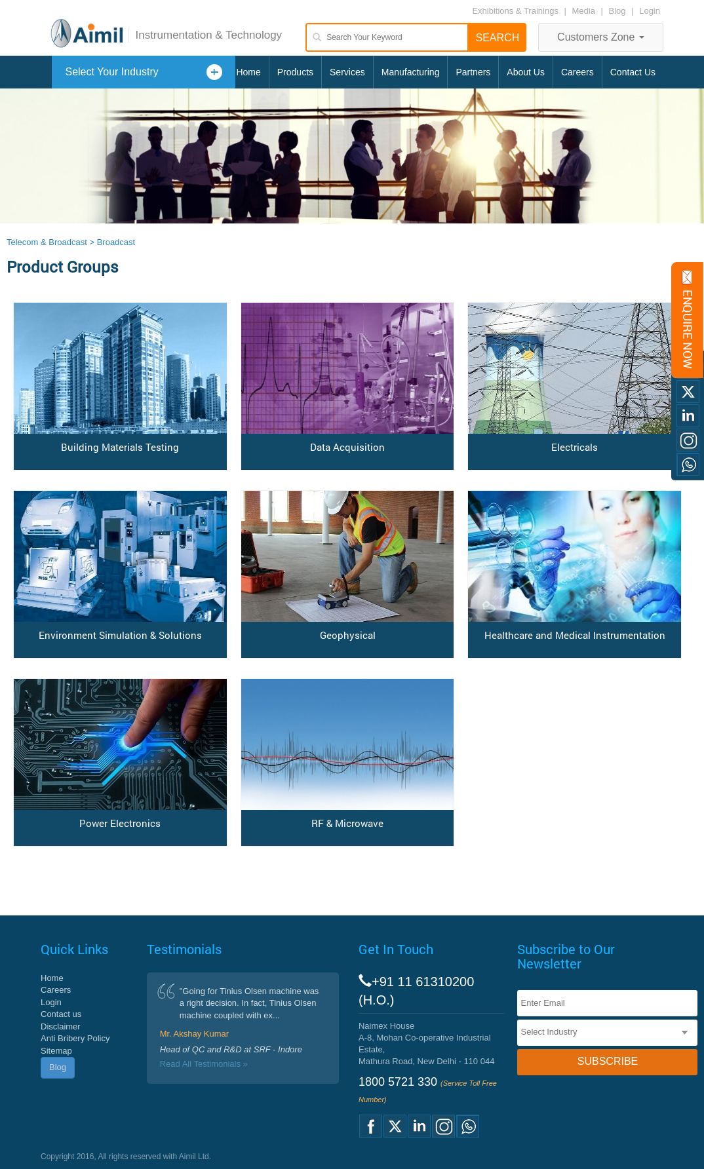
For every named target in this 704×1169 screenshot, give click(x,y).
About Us (526, 72)
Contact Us (632, 72)
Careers (577, 72)
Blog (617, 11)
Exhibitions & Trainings (515, 11)
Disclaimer (61, 1026)
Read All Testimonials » (204, 1064)
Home (248, 72)
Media (585, 11)
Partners (473, 72)
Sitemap (56, 1051)
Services (347, 72)
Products (295, 72)
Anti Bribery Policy (75, 1038)
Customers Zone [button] (600, 37)
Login (649, 11)
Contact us (61, 1014)
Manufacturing (410, 72)
